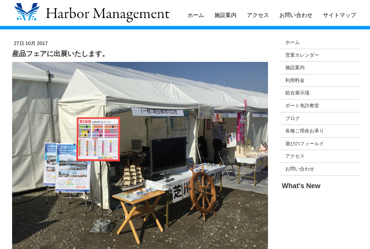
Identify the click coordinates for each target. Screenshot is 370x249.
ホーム (195, 15)
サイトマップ (339, 15)
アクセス (258, 15)
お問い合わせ (296, 15)
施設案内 (225, 15)
